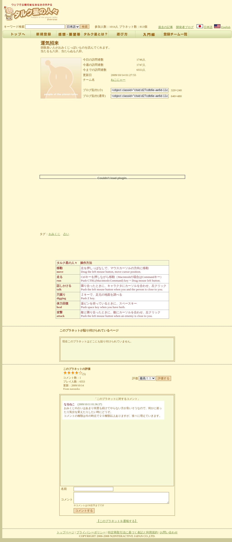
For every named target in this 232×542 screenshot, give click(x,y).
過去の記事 (165, 27)
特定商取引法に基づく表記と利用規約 (133, 534)
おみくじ (54, 234)
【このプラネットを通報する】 (117, 523)
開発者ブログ (185, 27)
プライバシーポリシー (91, 534)
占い (66, 234)
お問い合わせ (169, 534)
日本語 (208, 27)
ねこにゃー (118, 79)
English (225, 27)
